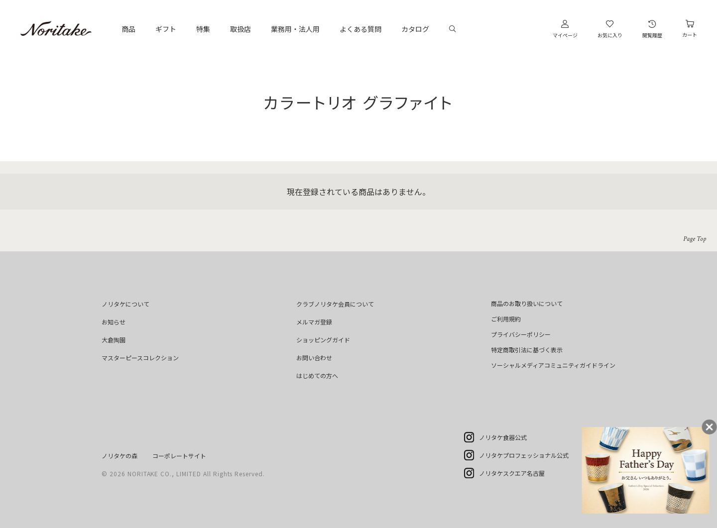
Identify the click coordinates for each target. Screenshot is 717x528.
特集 (203, 29)
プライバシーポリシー (521, 334)
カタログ (415, 29)
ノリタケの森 (119, 455)
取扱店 (240, 29)
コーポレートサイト (179, 455)
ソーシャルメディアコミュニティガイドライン (553, 365)
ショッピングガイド (323, 339)
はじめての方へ (317, 375)
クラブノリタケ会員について (335, 304)
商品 (128, 29)
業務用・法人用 (295, 29)
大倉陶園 (113, 339)
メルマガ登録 (314, 321)
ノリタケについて (125, 304)
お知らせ (113, 321)
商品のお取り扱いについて (527, 303)
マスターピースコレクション (140, 357)
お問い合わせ (314, 357)
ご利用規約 (506, 319)
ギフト (165, 29)
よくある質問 (360, 29)
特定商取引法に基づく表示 (527, 349)
